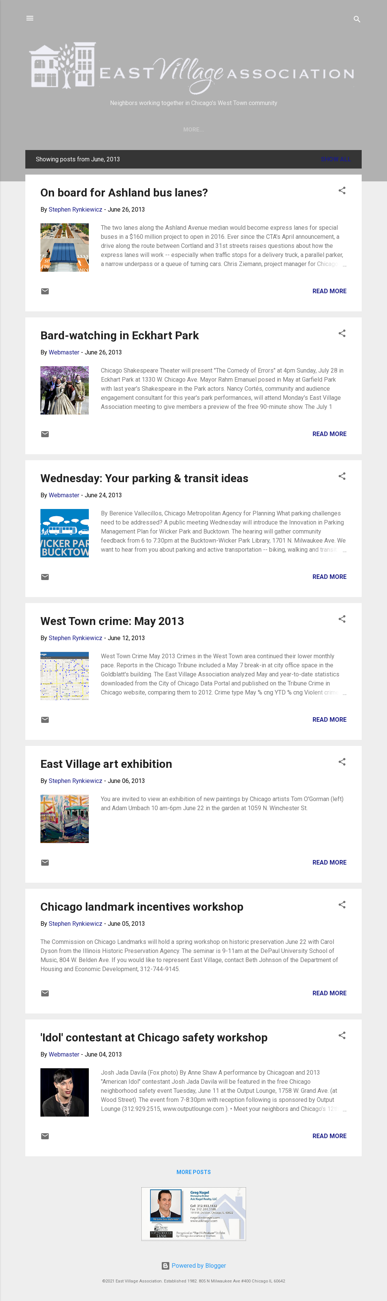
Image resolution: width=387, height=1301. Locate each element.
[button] (342, 193)
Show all (336, 160)
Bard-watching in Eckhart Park (119, 336)
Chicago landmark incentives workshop (141, 908)
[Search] (357, 20)
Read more (330, 292)
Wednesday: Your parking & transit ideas (144, 479)
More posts (193, 1174)
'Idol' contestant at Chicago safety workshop (154, 1039)
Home (88, 129)
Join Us (184, 129)
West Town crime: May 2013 (112, 622)
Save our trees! (134, 129)
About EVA (225, 129)
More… (296, 129)
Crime (263, 129)
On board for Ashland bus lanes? (124, 194)
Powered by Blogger (193, 1265)
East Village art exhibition (106, 765)
